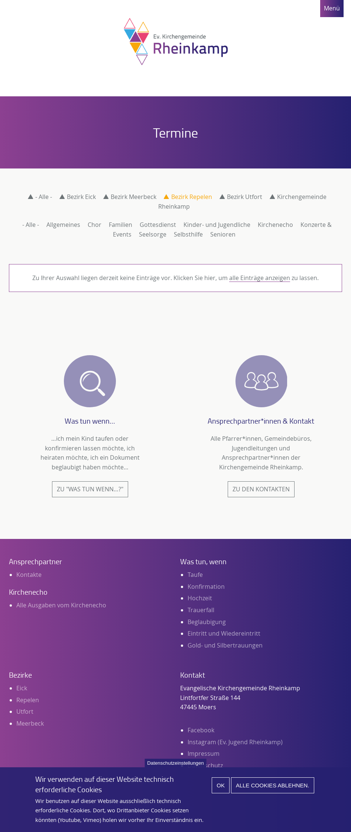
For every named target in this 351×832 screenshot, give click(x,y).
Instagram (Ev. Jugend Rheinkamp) (235, 742)
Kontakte (29, 575)
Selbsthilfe (188, 234)
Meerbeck (30, 723)
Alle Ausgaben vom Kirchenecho (61, 605)
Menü (332, 8)
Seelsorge (152, 234)
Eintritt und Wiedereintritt (224, 633)
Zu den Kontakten (261, 489)
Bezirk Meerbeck (133, 197)
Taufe (195, 575)
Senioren (222, 234)
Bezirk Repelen (191, 197)
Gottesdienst (158, 225)
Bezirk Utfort (244, 197)
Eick (21, 688)
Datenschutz (205, 765)
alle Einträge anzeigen (259, 278)
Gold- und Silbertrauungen (225, 645)
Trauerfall (201, 610)
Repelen (27, 700)
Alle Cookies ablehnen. (272, 792)
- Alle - (43, 197)
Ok (221, 792)
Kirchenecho (275, 225)
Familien (120, 225)
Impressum (204, 753)
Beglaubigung (207, 622)
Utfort (24, 711)
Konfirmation (206, 586)
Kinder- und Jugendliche (216, 225)
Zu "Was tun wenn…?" (90, 489)
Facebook (201, 730)
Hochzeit (200, 598)
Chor (94, 225)
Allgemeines (63, 225)
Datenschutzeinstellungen (175, 770)
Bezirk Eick (81, 197)
